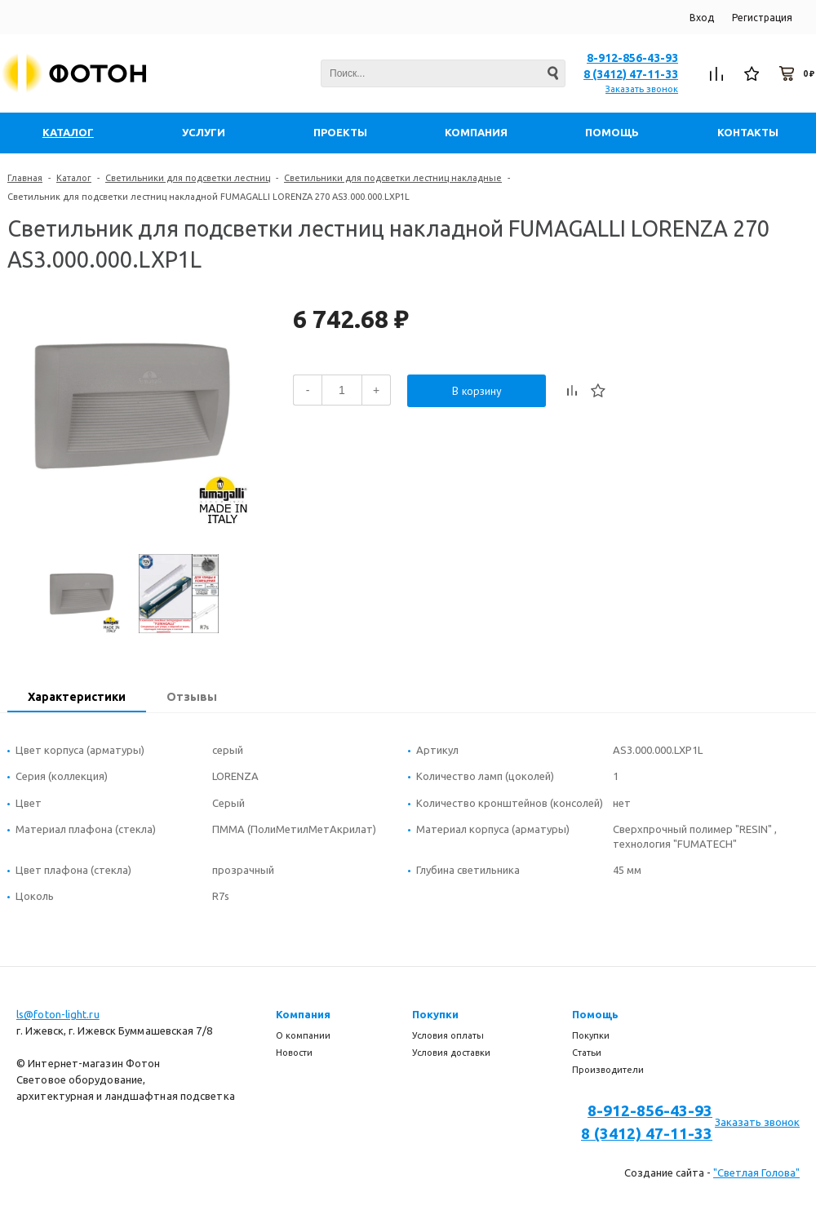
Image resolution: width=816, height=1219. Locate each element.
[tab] (76, 698)
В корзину (477, 390)
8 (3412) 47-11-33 (630, 74)
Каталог (73, 178)
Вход (702, 17)
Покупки (435, 1014)
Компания (303, 1014)
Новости (294, 1052)
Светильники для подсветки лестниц (187, 178)
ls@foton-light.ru (58, 1014)
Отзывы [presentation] (191, 696)
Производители (608, 1070)
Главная (24, 178)
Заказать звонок (641, 89)
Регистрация (762, 17)
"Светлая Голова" (756, 1172)
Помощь (595, 1014)
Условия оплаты (448, 1035)
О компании (303, 1035)
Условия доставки (451, 1052)
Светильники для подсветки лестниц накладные (393, 178)
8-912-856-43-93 (632, 57)
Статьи (586, 1052)
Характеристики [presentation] (77, 696)
